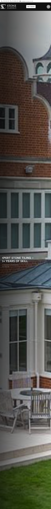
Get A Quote (31, 6)
